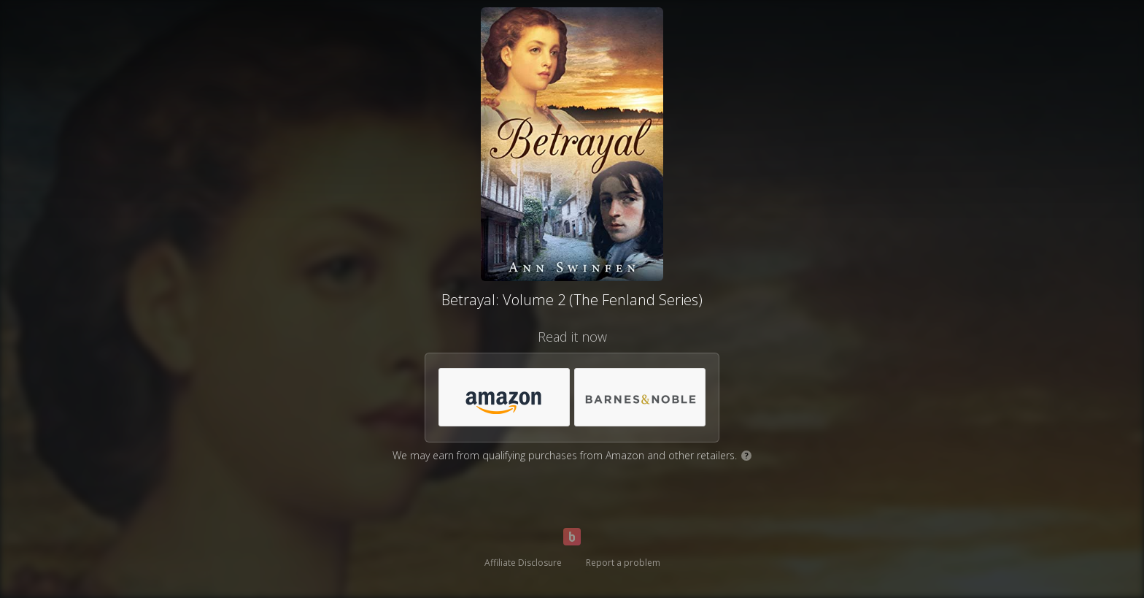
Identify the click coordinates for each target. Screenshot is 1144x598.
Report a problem (623, 562)
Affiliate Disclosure (523, 562)
